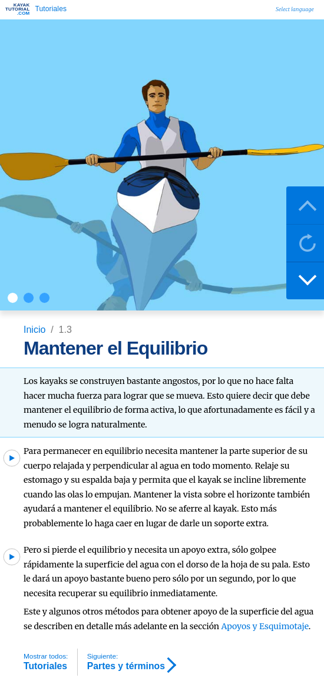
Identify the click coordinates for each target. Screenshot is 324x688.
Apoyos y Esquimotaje (264, 626)
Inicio (36, 330)
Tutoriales (46, 661)
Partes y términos (126, 661)
